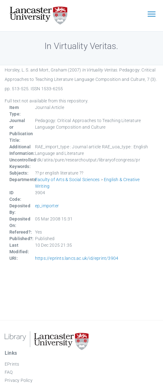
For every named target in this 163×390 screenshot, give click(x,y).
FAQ (9, 372)
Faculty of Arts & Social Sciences (67, 179)
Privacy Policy (19, 380)
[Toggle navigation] (151, 15)
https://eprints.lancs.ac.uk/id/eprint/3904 (76, 258)
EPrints (12, 364)
